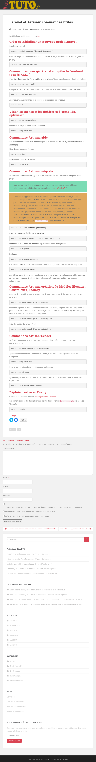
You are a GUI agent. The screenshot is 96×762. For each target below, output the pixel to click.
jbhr (26, 29)
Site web (6, 495)
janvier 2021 (15, 620)
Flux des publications (15, 701)
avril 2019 (13, 645)
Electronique (15, 671)
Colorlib (46, 759)
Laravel (12, 429)
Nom (6, 478)
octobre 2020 (15, 625)
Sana (12, 604)
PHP (19, 429)
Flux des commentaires (16, 706)
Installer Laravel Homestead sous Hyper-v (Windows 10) (29, 564)
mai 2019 (13, 640)
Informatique (37, 29)
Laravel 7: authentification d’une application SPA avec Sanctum (32, 573)
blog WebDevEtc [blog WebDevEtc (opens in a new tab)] (59, 188)
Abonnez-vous (14, 741)
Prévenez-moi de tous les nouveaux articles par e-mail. (27, 516)
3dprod (13, 590)
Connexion (11, 697)
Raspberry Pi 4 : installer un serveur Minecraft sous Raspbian (31, 569)
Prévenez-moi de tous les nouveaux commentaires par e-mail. (30, 511)
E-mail (6, 486)
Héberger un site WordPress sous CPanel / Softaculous (29, 559)
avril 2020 (13, 630)
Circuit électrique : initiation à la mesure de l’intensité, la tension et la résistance (50, 599)
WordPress (64, 759)
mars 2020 (14, 635)
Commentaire (9, 448)
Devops (13, 661)
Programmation (49, 29)
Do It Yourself (15, 666)
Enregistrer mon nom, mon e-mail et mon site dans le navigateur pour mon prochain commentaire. (43, 507)
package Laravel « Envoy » (45, 396)
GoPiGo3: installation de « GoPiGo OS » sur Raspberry (28, 554)
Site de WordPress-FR (15, 711)
